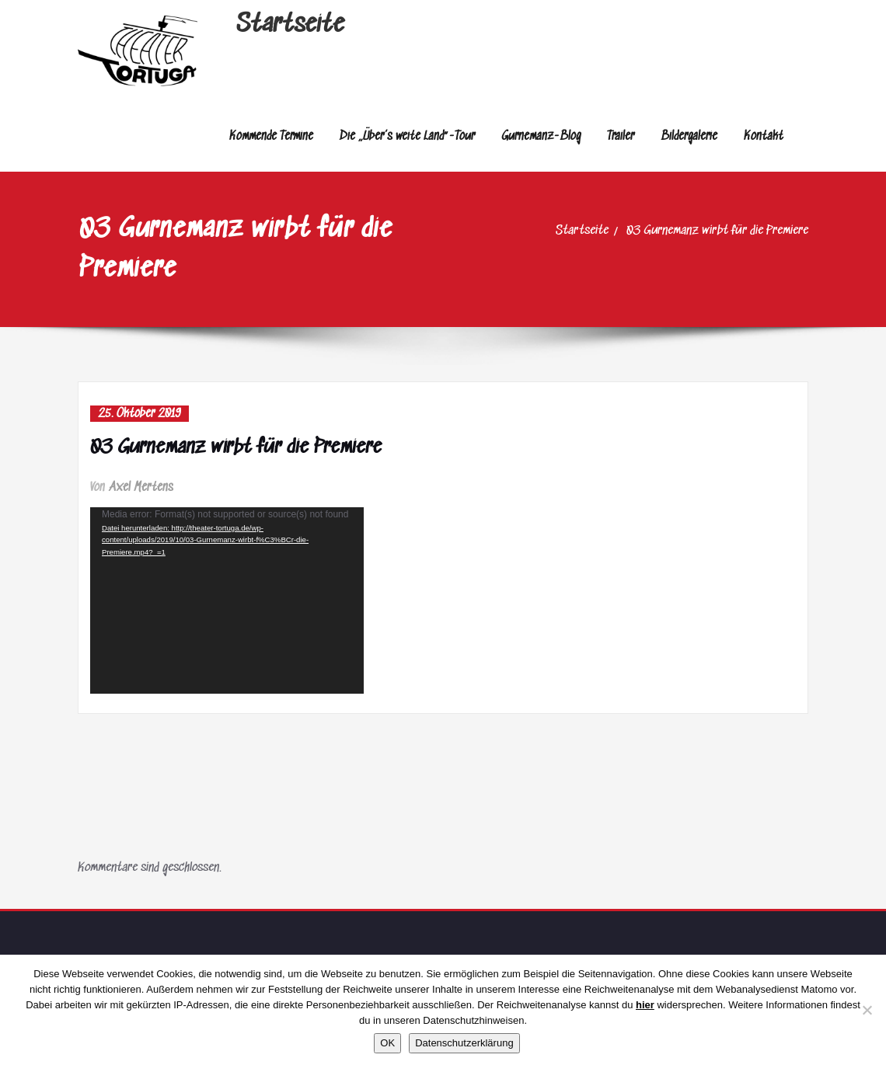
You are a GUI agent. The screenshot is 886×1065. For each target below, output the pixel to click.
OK (387, 1043)
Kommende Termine (271, 136)
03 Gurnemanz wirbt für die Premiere (717, 231)
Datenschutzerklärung (464, 1043)
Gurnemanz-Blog (541, 136)
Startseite (290, 25)
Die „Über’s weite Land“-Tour (407, 136)
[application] (227, 600)
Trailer (620, 136)
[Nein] (866, 1010)
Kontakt (763, 136)
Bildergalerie (689, 136)
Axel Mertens (141, 487)
